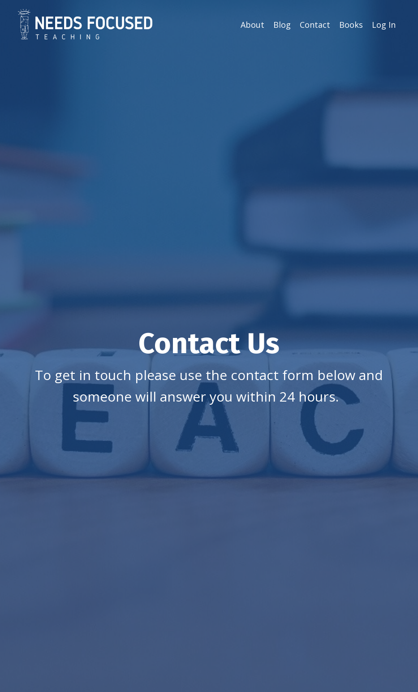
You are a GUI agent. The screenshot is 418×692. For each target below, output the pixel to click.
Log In (384, 24)
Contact (315, 24)
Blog (282, 24)
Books (351, 24)
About (252, 24)
